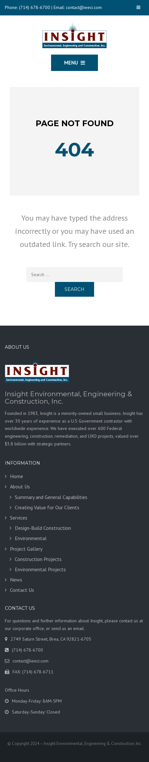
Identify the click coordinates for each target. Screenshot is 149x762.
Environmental (31, 538)
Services (18, 517)
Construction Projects (38, 559)
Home (16, 476)
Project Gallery (26, 549)
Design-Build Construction (43, 528)
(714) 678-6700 (34, 7)
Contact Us (22, 590)
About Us (20, 486)
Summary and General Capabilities (51, 497)
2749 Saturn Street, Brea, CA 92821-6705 (51, 639)
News (16, 579)
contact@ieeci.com (84, 7)
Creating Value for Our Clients (47, 507)
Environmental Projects (40, 569)
